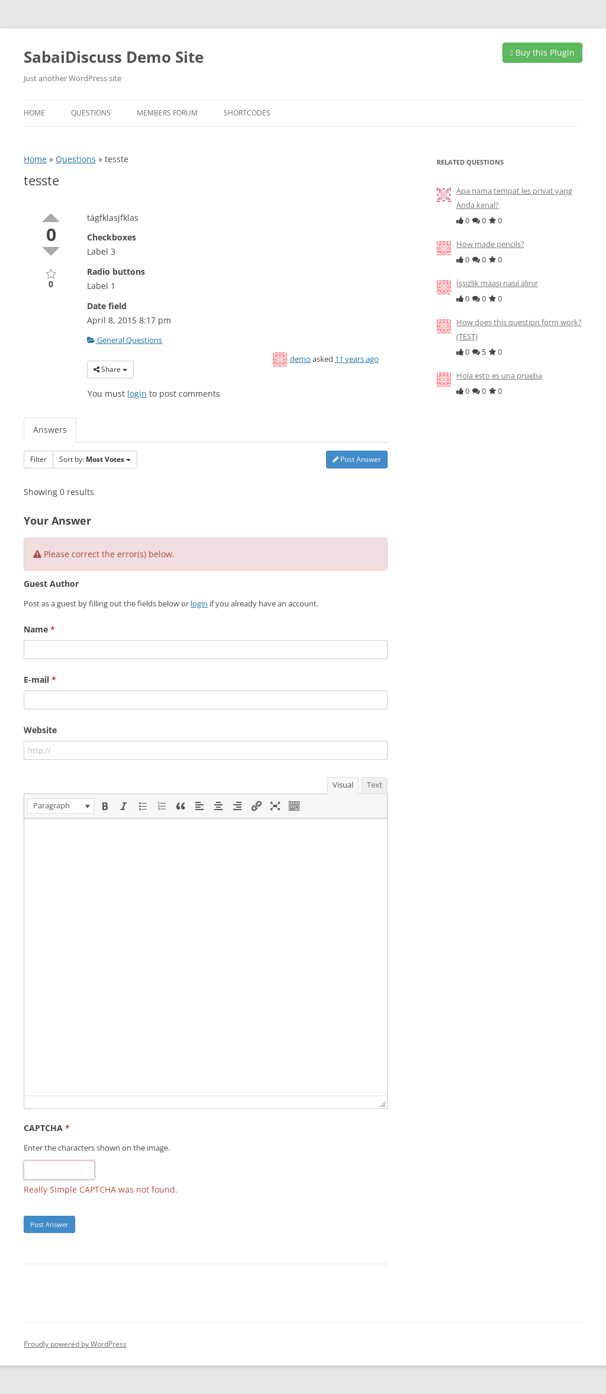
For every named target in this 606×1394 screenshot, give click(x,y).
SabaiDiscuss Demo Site (114, 57)
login (137, 393)
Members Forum (167, 113)
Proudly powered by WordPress (75, 1344)
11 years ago (357, 359)
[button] (60, 806)
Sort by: (95, 459)
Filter (38, 459)
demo (300, 359)
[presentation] (61, 806)
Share (110, 369)
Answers (50, 429)
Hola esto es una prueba (499, 375)
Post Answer (357, 459)
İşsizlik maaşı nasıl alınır (497, 283)
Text (374, 784)
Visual (343, 784)
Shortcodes (247, 113)
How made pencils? (490, 244)
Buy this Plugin (542, 52)
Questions (91, 113)
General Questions (124, 340)
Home (34, 113)
